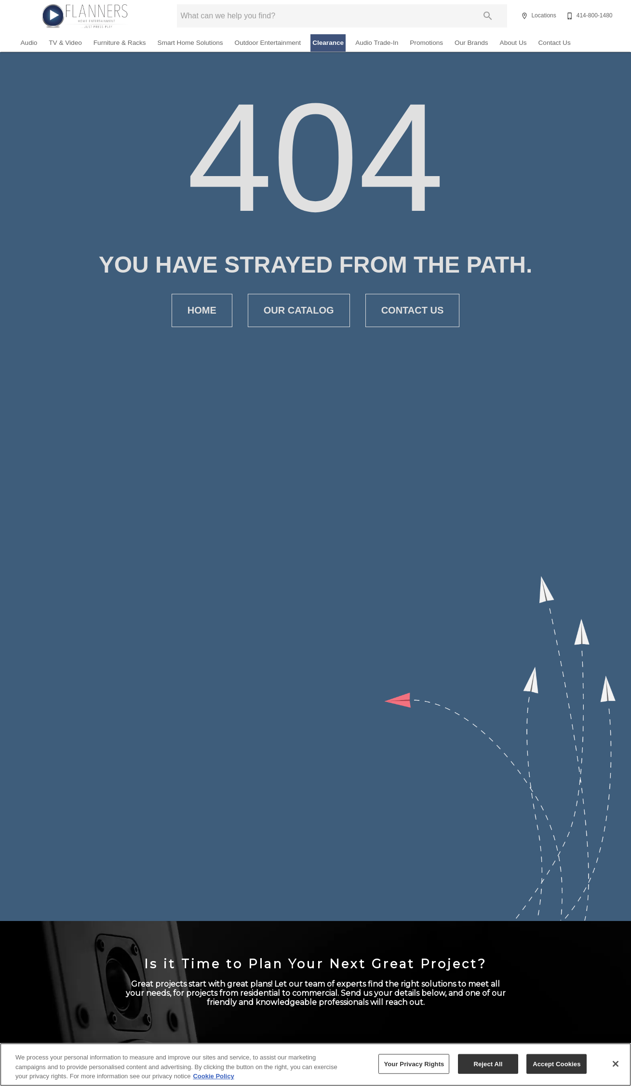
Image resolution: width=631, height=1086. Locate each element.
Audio (29, 42)
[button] (524, 16)
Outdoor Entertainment (268, 42)
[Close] (615, 1063)
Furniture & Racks (120, 42)
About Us (513, 42)
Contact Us (554, 42)
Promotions (426, 42)
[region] (315, 1064)
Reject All (487, 1063)
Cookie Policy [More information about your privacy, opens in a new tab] (213, 1076)
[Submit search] (487, 16)
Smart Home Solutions (190, 42)
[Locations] (537, 16)
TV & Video (65, 42)
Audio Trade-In (376, 42)
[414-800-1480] (588, 16)
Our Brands (471, 42)
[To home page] (84, 15)
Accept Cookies (556, 1063)
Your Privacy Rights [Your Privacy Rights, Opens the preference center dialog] (414, 1063)
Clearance (328, 42)
